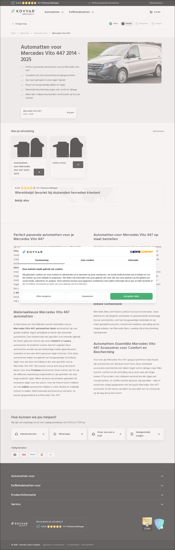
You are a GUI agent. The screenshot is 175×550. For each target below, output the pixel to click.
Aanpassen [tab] (87, 296)
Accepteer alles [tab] (131, 296)
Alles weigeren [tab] (43, 296)
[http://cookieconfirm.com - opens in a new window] (141, 252)
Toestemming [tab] (41, 260)
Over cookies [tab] (87, 260)
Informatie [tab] (133, 260)
